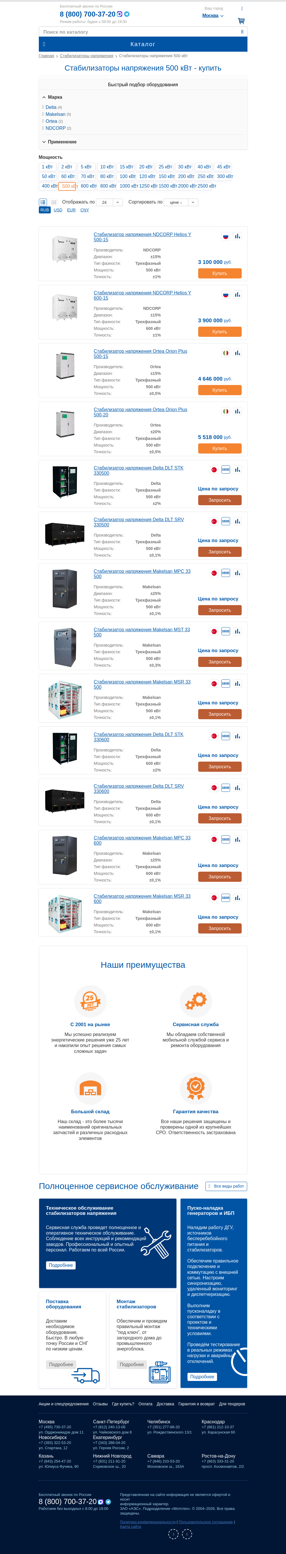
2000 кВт (185, 186)
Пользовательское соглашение (206, 1522)
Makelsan (58, 114)
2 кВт (66, 166)
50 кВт (49, 176)
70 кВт (87, 176)
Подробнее (61, 1265)
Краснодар (213, 1421)
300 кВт (224, 176)
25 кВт (165, 166)
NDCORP (58, 128)
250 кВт (205, 176)
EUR (71, 210)
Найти (242, 32)
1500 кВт (166, 186)
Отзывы (100, 1404)
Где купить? (123, 1404)
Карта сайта (130, 1526)
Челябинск (158, 1421)
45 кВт (224, 166)
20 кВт (146, 166)
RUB (45, 210)
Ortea (54, 121)
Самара (155, 1456)
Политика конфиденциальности (148, 1522)
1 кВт (47, 166)
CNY (85, 210)
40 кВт (204, 166)
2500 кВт (205, 186)
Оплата (145, 1404)
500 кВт (69, 186)
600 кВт (88, 186)
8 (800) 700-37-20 (88, 14)
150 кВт (166, 176)
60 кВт (68, 176)
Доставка (165, 1404)
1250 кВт (146, 186)
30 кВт (185, 166)
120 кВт (146, 176)
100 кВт (127, 176)
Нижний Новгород (112, 1456)
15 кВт (126, 166)
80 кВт (107, 176)
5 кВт (86, 166)
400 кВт (49, 186)
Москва (47, 1421)
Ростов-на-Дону (219, 1456)
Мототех (47, 13)
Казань (46, 1456)
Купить (219, 273)
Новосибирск (53, 1437)
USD (58, 210)
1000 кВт (127, 186)
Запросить (220, 500)
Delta (54, 107)
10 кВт (107, 166)
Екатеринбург (107, 1437)
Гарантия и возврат (196, 1404)
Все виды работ (229, 1186)
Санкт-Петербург (111, 1421)
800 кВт (107, 186)
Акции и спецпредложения (64, 1404)
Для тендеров (232, 1404)
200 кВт (185, 176)
